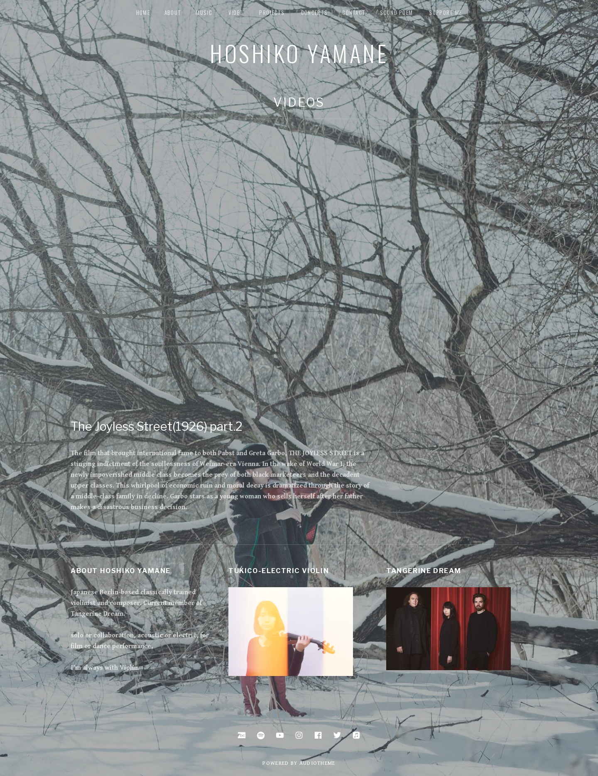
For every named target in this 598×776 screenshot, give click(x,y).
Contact (353, 12)
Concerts (314, 12)
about (172, 12)
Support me (445, 12)
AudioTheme (317, 763)
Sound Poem (396, 12)
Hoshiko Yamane (299, 53)
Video (235, 12)
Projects (271, 12)
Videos (298, 102)
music (204, 12)
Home (143, 12)
